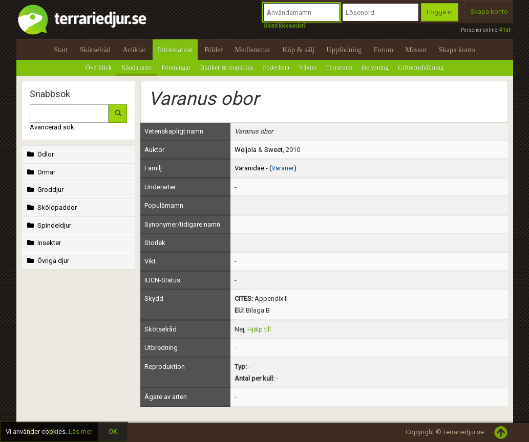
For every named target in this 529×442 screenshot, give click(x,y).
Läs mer (80, 431)
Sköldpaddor (51, 207)
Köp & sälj (298, 50)
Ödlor (40, 154)
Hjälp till (259, 329)
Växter (307, 67)
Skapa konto (489, 11)
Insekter (43, 243)
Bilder (213, 50)
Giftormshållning (421, 67)
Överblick (98, 67)
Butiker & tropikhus (226, 67)
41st (504, 30)
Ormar (40, 172)
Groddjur (45, 189)
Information (175, 50)
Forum (383, 50)
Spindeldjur (48, 225)
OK (113, 431)
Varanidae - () (266, 168)
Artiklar (133, 50)
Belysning (375, 67)
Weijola (246, 149)
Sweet (273, 149)
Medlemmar (252, 50)
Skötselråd (95, 50)
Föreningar (176, 67)
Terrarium (339, 67)
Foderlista (276, 67)
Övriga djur (47, 260)
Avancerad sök (52, 127)
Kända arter (136, 67)
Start (61, 50)
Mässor (416, 50)
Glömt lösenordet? (284, 26)
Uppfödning (344, 50)
